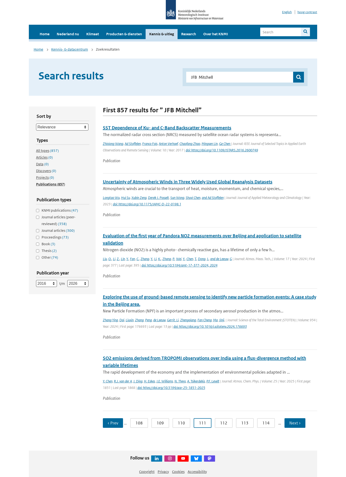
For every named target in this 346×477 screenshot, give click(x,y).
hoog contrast (307, 12)
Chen (189, 258)
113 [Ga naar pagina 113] (244, 423)
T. (196, 258)
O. (109, 258)
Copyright (146, 471)
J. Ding (137, 381)
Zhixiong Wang (113, 143)
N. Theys (180, 381)
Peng (148, 320)
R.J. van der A (123, 381)
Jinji (221, 320)
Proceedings (55, 237)
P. (174, 258)
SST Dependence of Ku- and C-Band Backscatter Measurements (167, 128)
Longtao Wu (111, 197)
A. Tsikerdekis (196, 381)
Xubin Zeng (139, 197)
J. (208, 258)
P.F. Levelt (212, 381)
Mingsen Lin (210, 143)
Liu (105, 258)
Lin (123, 258)
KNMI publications (60, 210)
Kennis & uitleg (161, 34)
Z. (118, 258)
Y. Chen (107, 381)
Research (188, 34)
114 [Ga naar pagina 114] (266, 423)
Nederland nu (68, 34)
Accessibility (197, 471)
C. (137, 258)
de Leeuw (159, 320)
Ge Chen (225, 143)
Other (50, 257)
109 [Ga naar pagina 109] (160, 423)
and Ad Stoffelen (213, 197)
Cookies (178, 471)
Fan (132, 258)
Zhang (145, 258)
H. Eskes (149, 381)
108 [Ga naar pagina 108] (139, 423)
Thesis (49, 250)
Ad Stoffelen (133, 143)
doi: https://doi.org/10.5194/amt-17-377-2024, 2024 (179, 265)
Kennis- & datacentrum (69, 49)
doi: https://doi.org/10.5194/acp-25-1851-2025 (171, 387)
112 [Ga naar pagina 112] (223, 423)
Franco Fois (149, 143)
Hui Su (125, 197)
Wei (178, 258)
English (287, 12)
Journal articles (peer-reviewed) (58, 220)
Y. (127, 258)
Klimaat (92, 34)
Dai (121, 320)
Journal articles (58, 230)
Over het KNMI (215, 34)
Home (44, 34)
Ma (215, 320)
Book (48, 244)
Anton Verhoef (168, 143)
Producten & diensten (124, 34)
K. (159, 258)
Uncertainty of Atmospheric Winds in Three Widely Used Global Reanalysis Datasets (187, 182)
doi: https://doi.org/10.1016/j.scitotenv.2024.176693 (210, 326)
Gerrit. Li (173, 320)
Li (114, 258)
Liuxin (130, 320)
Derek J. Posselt (158, 197)
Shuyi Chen (193, 197)
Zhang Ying (110, 320)
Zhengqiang (188, 320)
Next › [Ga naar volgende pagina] (295, 423)
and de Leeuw (219, 258)
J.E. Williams (164, 381)
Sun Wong (177, 197)
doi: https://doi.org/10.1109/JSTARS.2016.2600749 (222, 150)
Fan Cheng (205, 320)
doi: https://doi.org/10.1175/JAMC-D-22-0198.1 (147, 204)
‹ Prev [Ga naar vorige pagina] (113, 423)
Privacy (163, 471)
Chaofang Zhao (189, 143)
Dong (201, 258)
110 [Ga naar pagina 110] (181, 423)
